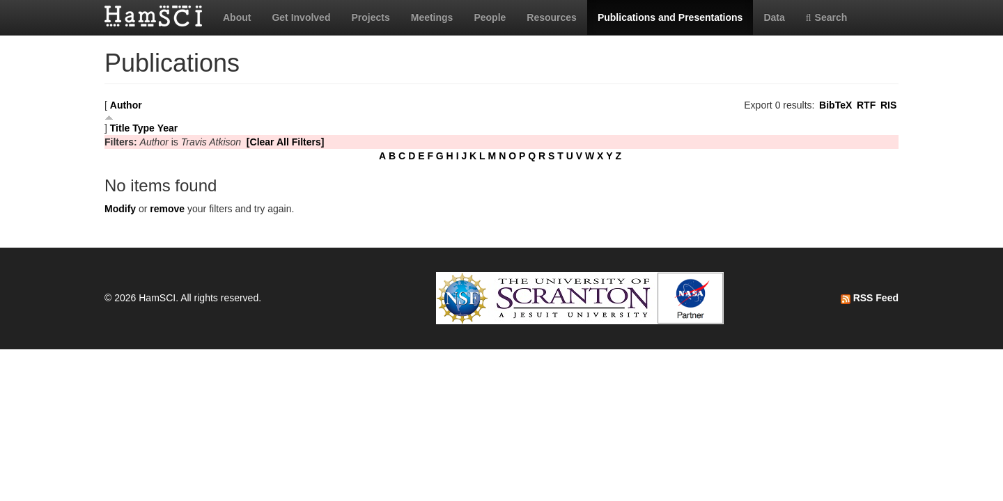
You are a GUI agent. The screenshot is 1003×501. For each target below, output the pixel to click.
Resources (552, 17)
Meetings (432, 17)
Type (143, 128)
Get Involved (301, 17)
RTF (866, 105)
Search (827, 17)
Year (167, 128)
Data (773, 17)
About (237, 17)
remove (167, 208)
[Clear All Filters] (286, 142)
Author (126, 105)
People (490, 17)
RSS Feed (870, 297)
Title (120, 128)
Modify (120, 208)
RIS (888, 105)
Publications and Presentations (670, 17)
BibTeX (835, 105)
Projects (370, 17)
